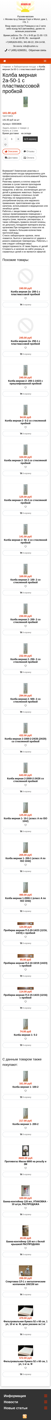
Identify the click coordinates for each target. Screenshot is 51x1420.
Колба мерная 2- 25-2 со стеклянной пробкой (25, 501)
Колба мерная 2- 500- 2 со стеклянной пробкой (25, 700)
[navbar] (45, 61)
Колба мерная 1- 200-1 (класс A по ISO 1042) (25, 859)
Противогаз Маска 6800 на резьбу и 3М (25, 1163)
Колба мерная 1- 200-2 (25, 1124)
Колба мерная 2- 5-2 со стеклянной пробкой (25, 422)
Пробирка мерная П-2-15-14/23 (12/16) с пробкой (25, 996)
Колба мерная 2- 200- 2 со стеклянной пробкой (25, 621)
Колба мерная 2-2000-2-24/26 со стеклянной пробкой (25, 780)
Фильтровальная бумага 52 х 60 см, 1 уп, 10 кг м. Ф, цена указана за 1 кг (25, 1323)
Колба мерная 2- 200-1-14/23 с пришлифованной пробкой (25, 382)
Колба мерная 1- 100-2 (25, 1087)
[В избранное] (5, 144)
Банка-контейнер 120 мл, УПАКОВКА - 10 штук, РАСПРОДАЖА (25, 1203)
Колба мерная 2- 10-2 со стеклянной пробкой (25, 461)
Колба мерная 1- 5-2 (25, 1035)
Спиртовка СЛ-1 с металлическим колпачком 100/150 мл (25, 1283)
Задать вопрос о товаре (14, 128)
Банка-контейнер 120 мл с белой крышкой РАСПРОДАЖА (25, 1243)
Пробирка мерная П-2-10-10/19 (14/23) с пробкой (25, 964)
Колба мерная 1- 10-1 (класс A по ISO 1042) (25, 819)
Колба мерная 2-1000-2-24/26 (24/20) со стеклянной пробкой (25, 740)
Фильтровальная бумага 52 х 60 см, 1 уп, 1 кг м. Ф (25, 1362)
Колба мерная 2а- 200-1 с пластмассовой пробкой (25, 293)
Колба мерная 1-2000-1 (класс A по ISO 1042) (25, 899)
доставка (8, 116)
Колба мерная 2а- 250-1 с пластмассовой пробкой (25, 342)
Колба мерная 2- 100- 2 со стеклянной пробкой (25, 581)
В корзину (30, 139)
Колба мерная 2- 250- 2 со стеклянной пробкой (25, 660)
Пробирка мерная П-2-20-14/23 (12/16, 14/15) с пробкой (25, 931)
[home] (4, 61)
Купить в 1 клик (10, 131)
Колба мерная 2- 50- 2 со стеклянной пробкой (25, 541)
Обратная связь (37, 50)
